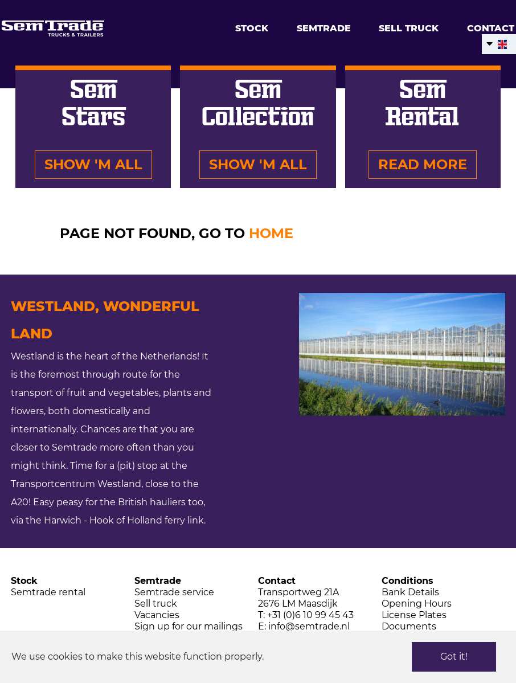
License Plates (414, 615)
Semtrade (324, 28)
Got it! (454, 656)
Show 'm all (93, 164)
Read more (422, 164)
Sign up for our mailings (188, 626)
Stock (251, 28)
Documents (409, 626)
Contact (490, 28)
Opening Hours (417, 603)
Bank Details (410, 592)
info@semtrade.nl (309, 626)
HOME (271, 233)
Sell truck (409, 28)
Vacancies (156, 615)
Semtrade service (174, 592)
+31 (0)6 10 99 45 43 (310, 615)
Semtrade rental (48, 592)
